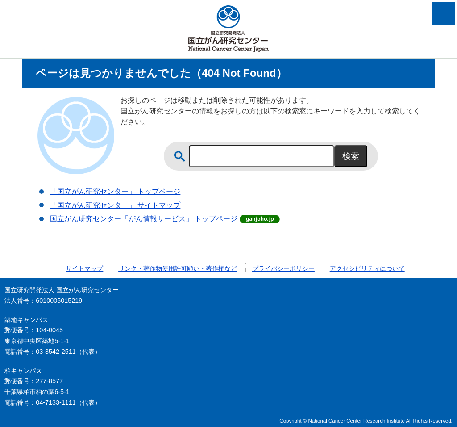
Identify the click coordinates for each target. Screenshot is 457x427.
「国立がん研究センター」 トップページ (115, 191)
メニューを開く (443, 13)
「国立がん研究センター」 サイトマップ (115, 205)
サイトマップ (84, 268)
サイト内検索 (179, 156)
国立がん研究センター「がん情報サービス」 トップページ (143, 218)
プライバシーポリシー (283, 268)
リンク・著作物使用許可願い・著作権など (177, 268)
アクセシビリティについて (367, 268)
